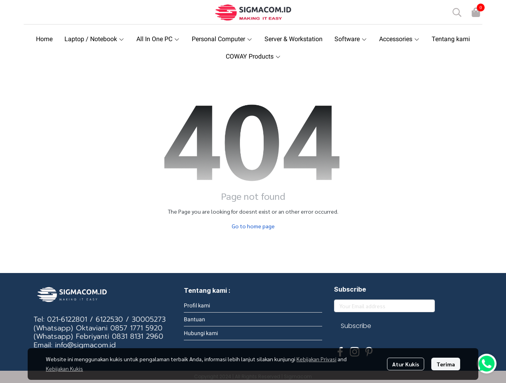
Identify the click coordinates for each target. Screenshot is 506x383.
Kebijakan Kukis (64, 368)
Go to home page (253, 225)
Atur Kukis (405, 364)
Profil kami (197, 305)
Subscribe (356, 325)
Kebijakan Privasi (316, 358)
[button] (457, 12)
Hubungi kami (201, 333)
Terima (445, 364)
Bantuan (194, 319)
